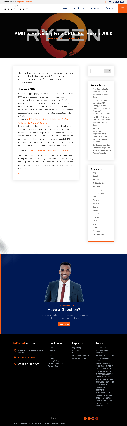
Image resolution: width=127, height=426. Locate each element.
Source (21, 173)
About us (95, 8)
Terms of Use (53, 366)
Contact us (64, 324)
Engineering (76, 348)
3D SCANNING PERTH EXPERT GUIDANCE (105, 384)
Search (107, 71)
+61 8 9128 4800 (116, 1)
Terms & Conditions (55, 363)
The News (96, 231)
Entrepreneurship (99, 193)
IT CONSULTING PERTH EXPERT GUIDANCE (103, 371)
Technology (97, 227)
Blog (94, 173)
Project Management (79, 358)
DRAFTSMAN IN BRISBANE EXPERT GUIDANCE (104, 403)
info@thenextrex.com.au (26, 357)
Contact (109, 8)
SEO (94, 224)
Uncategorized (63, 38)
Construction (77, 353)
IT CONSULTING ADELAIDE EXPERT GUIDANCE (102, 350)
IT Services (76, 350)
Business (96, 179)
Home (64, 8)
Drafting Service (99, 183)
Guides (95, 210)
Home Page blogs (99, 214)
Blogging (96, 176)
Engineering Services (100, 190)
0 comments (74, 38)
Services (78, 8)
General (96, 207)
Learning (96, 217)
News (95, 221)
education (96, 186)
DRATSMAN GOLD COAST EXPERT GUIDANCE (104, 398)
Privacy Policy (53, 361)
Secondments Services (80, 355)
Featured (96, 200)
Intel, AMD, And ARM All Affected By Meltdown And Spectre (50, 150)
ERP (94, 197)
